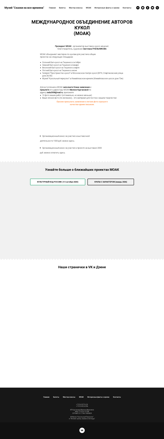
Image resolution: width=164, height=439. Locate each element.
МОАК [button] (88, 8)
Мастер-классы (76, 8)
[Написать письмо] (152, 7)
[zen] (142, 7)
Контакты (127, 8)
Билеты (62, 8)
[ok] (147, 7)
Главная (52, 8)
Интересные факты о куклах (106, 8)
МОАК (81, 397)
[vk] (138, 7)
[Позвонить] (157, 7)
